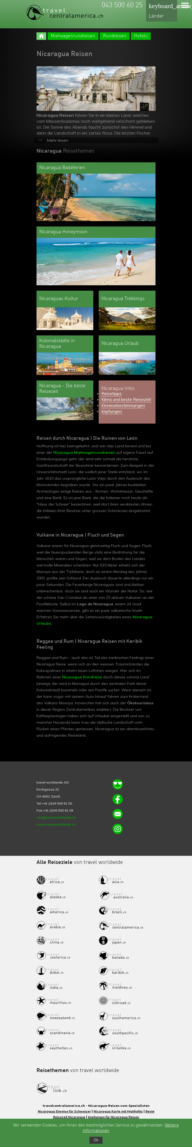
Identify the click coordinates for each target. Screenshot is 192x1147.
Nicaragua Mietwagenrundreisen (84, 452)
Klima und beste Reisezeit (126, 399)
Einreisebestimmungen (123, 405)
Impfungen (111, 411)
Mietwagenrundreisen (73, 36)
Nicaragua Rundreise (82, 677)
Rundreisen (114, 36)
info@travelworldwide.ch (56, 817)
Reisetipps (111, 393)
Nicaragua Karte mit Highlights (118, 1111)
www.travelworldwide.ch (56, 824)
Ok (96, 1140)
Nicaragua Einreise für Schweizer (64, 1111)
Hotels (140, 36)
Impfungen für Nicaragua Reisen (113, 1117)
